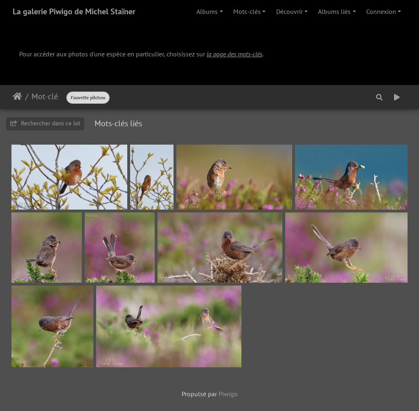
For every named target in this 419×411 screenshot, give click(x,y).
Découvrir (289, 11)
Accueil (17, 96)
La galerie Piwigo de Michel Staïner (74, 11)
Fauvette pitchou (88, 97)
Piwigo (228, 394)
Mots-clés (247, 11)
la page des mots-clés (234, 54)
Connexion (381, 11)
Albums (207, 11)
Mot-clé (45, 96)
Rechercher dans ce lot (45, 123)
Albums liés (334, 11)
